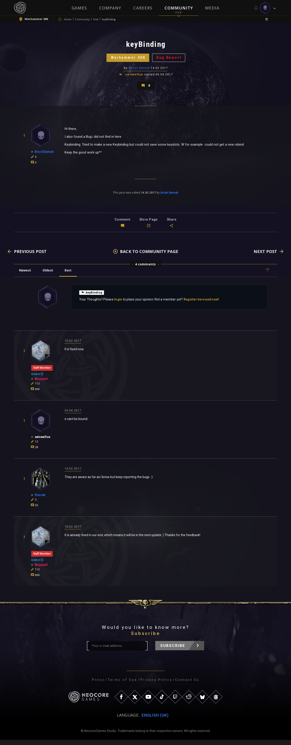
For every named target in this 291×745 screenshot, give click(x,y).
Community (179, 8)
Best (71, 275)
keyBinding (92, 298)
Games (79, 8)
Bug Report (171, 59)
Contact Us (187, 685)
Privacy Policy (156, 685)
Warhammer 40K (127, 59)
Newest (26, 275)
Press (98, 685)
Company (110, 8)
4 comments (145, 269)
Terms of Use (122, 685)
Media (212, 8)
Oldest (50, 275)
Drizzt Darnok (139, 70)
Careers (142, 8)
